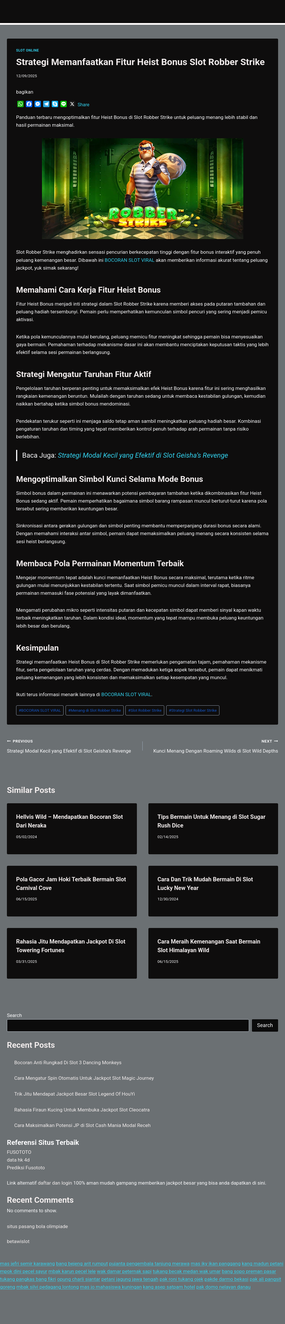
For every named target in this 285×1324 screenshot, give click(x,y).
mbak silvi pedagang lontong (47, 1287)
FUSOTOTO (19, 1152)
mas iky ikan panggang (215, 1263)
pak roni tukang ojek (181, 1279)
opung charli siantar (78, 1279)
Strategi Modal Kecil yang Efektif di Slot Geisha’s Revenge (143, 455)
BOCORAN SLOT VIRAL (40, 710)
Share (83, 104)
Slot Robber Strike (145, 710)
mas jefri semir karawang (27, 1263)
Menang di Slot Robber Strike (94, 710)
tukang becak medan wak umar (187, 1271)
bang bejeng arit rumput (82, 1263)
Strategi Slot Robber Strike (193, 710)
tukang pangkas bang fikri (28, 1279)
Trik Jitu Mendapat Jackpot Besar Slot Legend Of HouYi (74, 1094)
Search (14, 1015)
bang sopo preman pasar (249, 1271)
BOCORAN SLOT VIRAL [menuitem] (129, 260)
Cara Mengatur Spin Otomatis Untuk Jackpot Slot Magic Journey (84, 1078)
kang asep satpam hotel (169, 1287)
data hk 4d (18, 1160)
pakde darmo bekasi (226, 1279)
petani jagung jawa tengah (129, 1279)
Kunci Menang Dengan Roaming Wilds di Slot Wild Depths (213, 745)
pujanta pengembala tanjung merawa (149, 1263)
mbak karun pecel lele (72, 1271)
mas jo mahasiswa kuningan (111, 1287)
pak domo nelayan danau (223, 1287)
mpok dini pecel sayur (23, 1271)
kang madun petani (263, 1263)
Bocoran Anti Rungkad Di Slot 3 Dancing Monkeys (68, 1062)
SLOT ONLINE (27, 50)
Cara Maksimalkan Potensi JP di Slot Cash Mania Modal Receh (82, 1125)
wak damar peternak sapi (124, 1271)
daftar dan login (55, 1183)
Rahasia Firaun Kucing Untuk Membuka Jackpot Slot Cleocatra (82, 1110)
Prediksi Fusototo (26, 1167)
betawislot (18, 1241)
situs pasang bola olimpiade (37, 1226)
